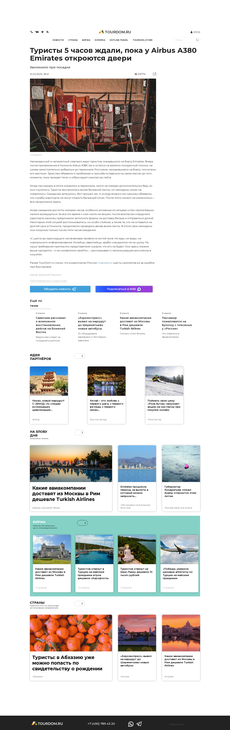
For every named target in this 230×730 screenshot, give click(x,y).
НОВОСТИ (58, 40)
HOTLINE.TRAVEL (119, 40)
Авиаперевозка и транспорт (48, 280)
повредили (105, 262)
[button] (82, 356)
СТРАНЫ (73, 40)
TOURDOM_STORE (143, 40)
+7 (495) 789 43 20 (101, 723)
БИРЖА (86, 40)
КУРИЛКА (100, 40)
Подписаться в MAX (124, 289)
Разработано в (177, 724)
